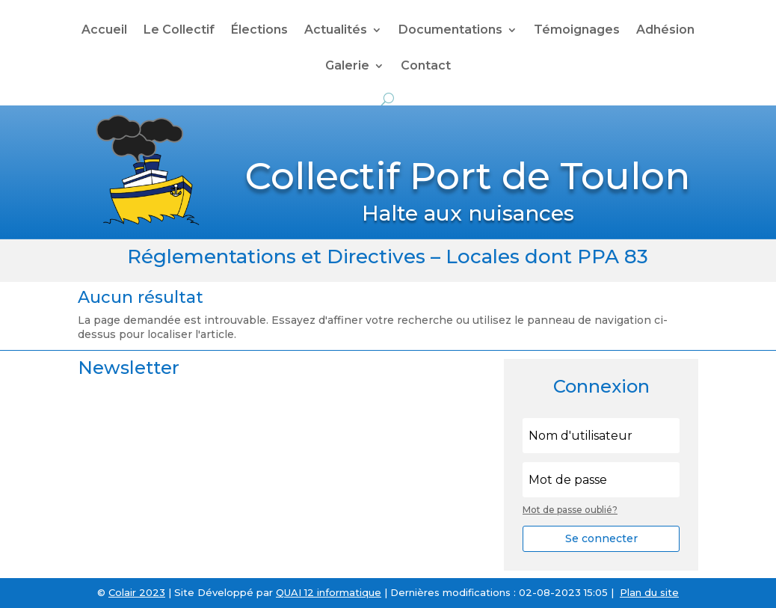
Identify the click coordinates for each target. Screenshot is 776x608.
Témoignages (577, 31)
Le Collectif (179, 31)
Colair (122, 592)
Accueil (104, 31)
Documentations (450, 31)
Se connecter (601, 538)
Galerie (347, 67)
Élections (259, 31)
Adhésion (665, 31)
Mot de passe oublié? (570, 509)
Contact (426, 67)
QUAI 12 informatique (328, 592)
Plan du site (649, 592)
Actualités (335, 31)
